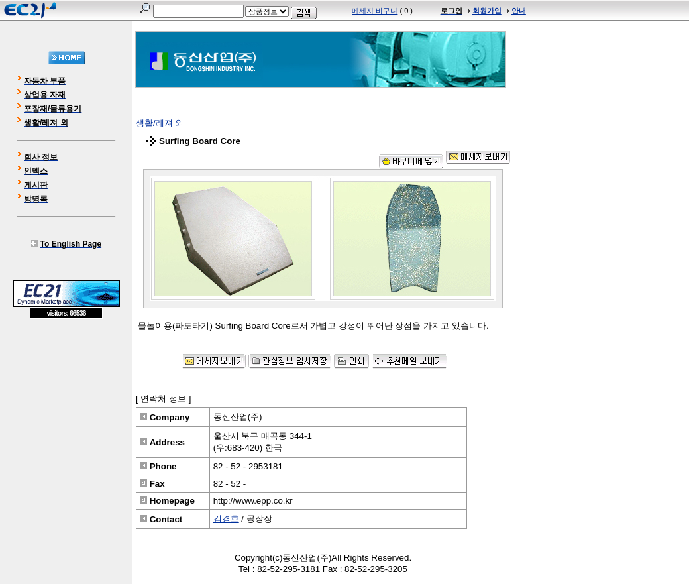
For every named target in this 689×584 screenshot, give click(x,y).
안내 (518, 11)
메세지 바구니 (375, 11)
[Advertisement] (66, 415)
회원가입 (487, 11)
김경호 (226, 519)
